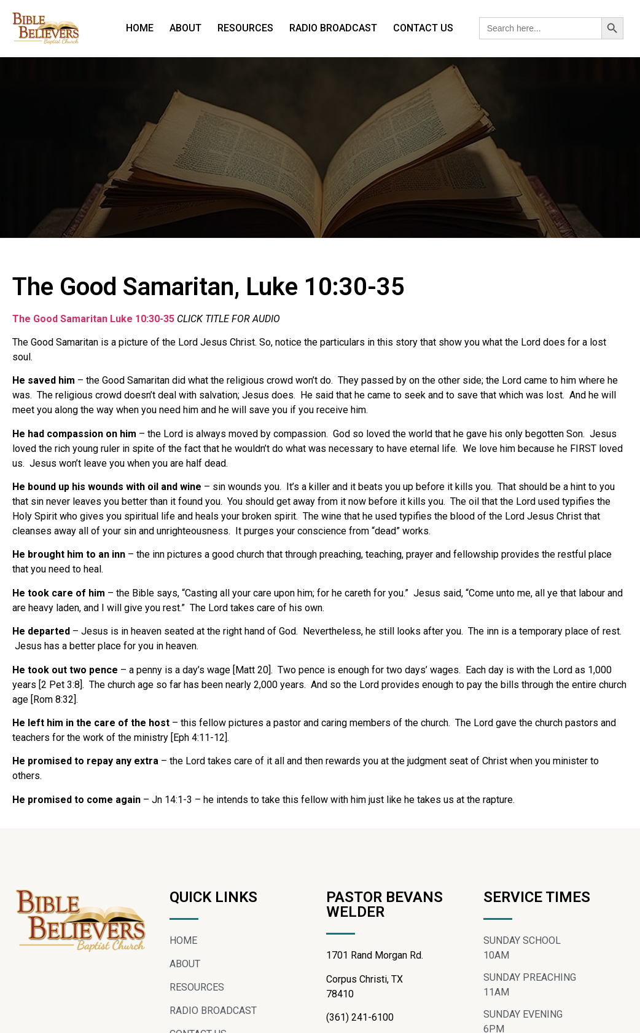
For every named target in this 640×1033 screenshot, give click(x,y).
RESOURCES (245, 28)
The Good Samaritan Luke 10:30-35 (94, 319)
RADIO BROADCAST (333, 28)
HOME (140, 28)
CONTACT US (423, 28)
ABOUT (185, 28)
